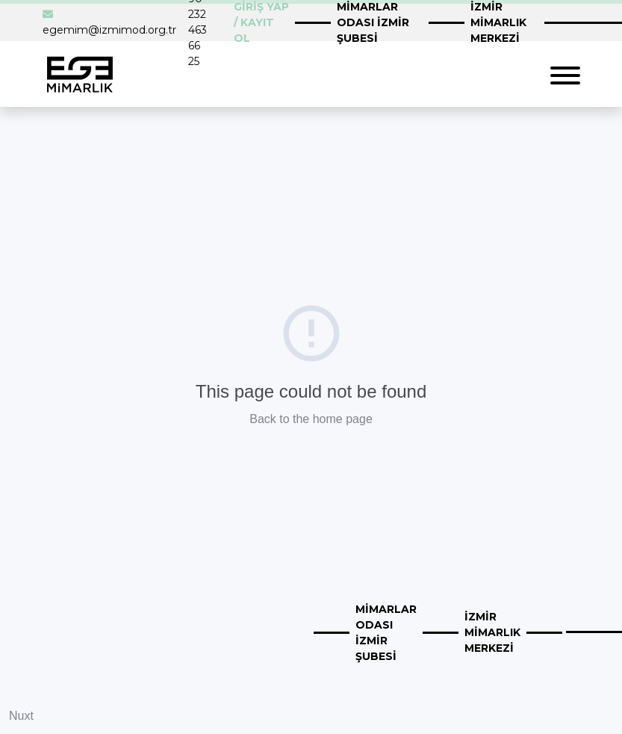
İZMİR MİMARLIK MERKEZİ (492, 632)
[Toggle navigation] (565, 73)
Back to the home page (311, 419)
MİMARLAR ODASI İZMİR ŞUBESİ (386, 632)
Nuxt (21, 715)
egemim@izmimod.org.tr (109, 30)
